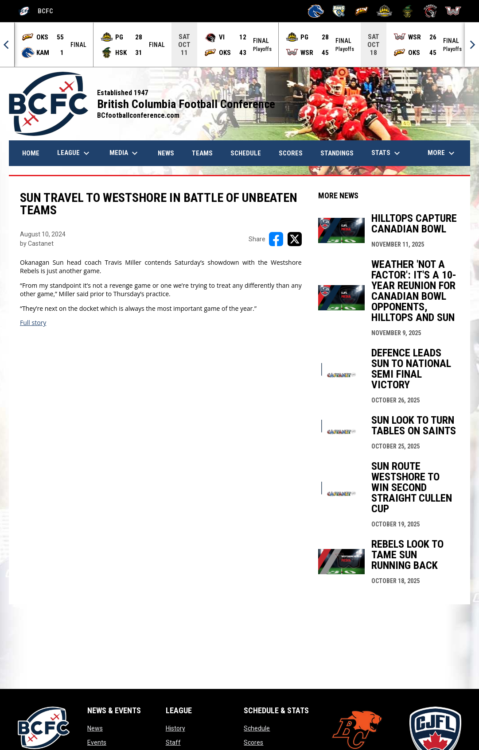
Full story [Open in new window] (33, 322)
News (95, 728)
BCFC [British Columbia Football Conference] (35, 11)
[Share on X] (295, 239)
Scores (253, 742)
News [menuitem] (169, 153)
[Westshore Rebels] (453, 11)
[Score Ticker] (239, 45)
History (175, 728)
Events (96, 742)
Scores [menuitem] (291, 153)
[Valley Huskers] (407, 11)
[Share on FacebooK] (276, 239)
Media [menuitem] (124, 153)
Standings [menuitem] (337, 153)
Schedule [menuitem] (245, 153)
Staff (173, 742)
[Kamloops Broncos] (316, 11)
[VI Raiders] (430, 11)
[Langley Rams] (339, 11)
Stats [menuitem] (386, 153)
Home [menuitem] (30, 153)
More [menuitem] (442, 153)
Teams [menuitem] (202, 153)
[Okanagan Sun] (362, 11)
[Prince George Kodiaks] (384, 11)
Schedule (257, 728)
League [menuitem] (74, 153)
